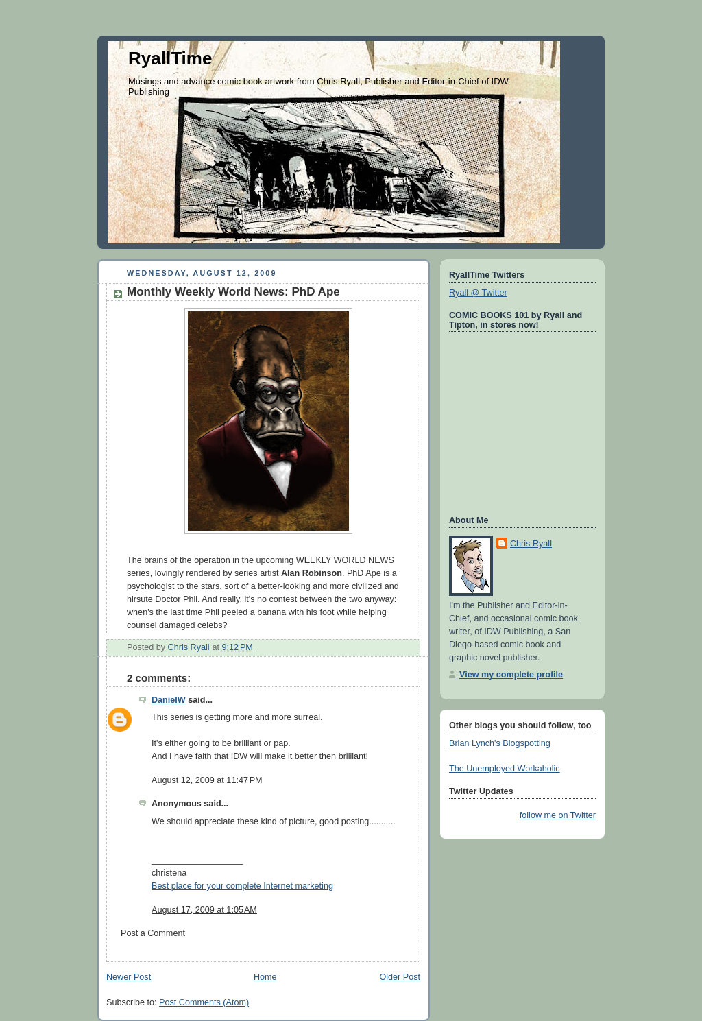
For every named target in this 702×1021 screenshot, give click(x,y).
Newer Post (128, 977)
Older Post (399, 977)
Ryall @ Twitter (478, 293)
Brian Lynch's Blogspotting (499, 743)
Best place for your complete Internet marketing (242, 886)
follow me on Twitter (558, 815)
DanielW (169, 700)
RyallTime (170, 58)
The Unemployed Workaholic (504, 768)
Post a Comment (153, 933)
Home (265, 977)
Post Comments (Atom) (204, 1002)
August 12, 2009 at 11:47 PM (207, 780)
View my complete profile (511, 675)
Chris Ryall (531, 544)
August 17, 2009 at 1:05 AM (204, 910)
